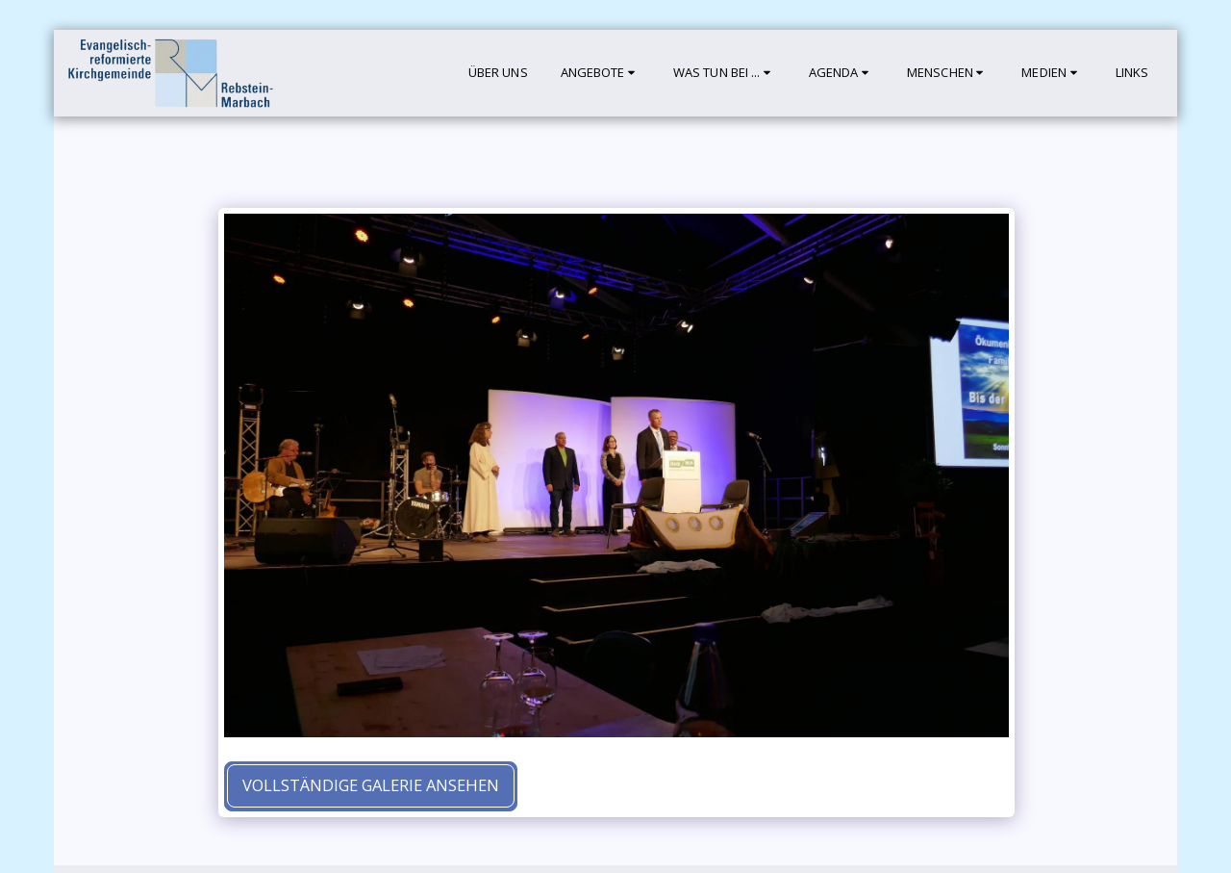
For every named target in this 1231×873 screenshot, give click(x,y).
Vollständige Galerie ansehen (370, 785)
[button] (600, 73)
